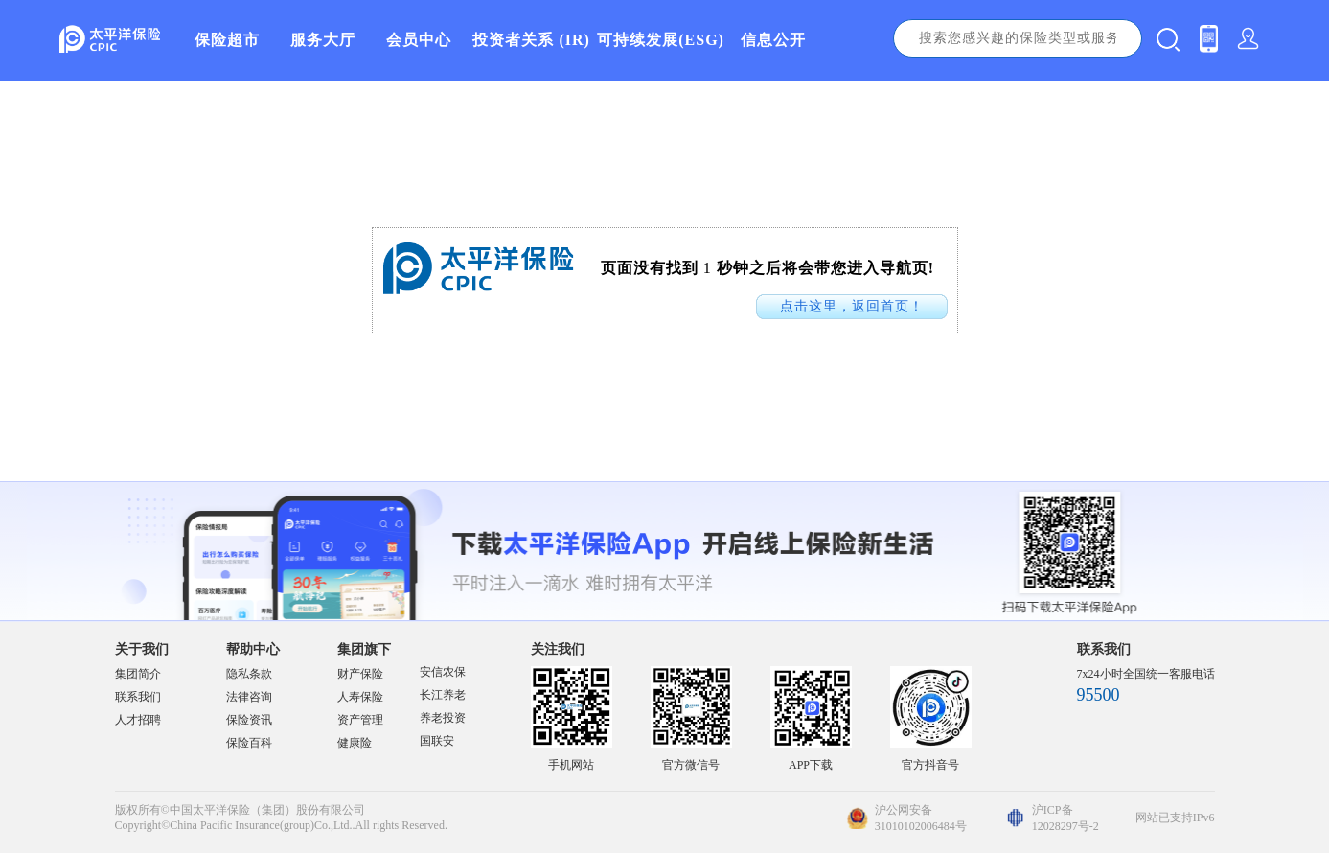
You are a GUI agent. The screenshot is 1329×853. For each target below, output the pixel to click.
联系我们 (138, 696)
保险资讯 (249, 719)
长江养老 (443, 695)
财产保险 (360, 673)
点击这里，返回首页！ (852, 306)
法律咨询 (249, 696)
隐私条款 (249, 673)
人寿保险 (360, 696)
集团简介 (138, 673)
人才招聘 (138, 719)
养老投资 (443, 718)
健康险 (354, 742)
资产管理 (360, 719)
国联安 (437, 741)
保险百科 (249, 742)
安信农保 (443, 672)
